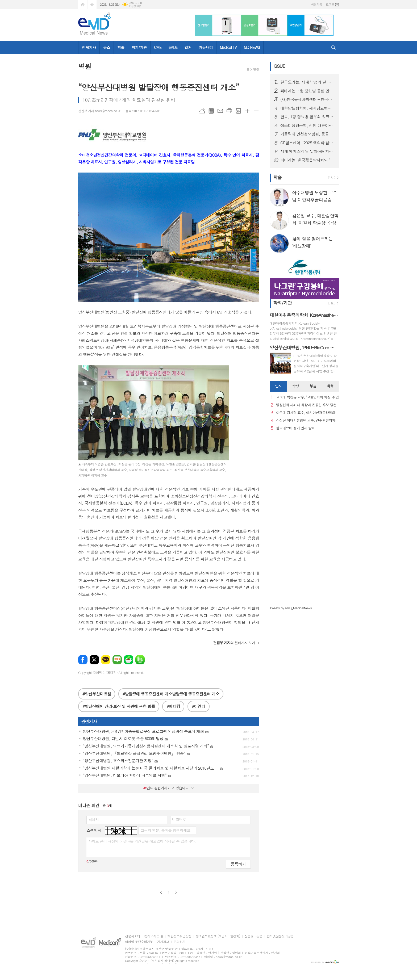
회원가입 (316, 4)
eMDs (173, 47)
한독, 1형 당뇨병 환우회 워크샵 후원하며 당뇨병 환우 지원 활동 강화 (307, 116)
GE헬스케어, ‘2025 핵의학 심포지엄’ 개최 (307, 142)
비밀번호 (179, 819)
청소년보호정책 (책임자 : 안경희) (218, 936)
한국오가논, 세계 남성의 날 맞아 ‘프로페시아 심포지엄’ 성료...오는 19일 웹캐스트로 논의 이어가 (307, 82)
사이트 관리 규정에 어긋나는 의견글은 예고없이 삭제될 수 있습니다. (142, 841)
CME (157, 47)
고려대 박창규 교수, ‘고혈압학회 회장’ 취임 (307, 397)
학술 (120, 47)
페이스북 (82, 659)
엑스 (94, 659)
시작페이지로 (82, 4)
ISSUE (279, 66)
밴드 (140, 659)
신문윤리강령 (253, 936)
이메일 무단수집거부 (139, 942)
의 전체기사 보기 (234, 642)
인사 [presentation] (278, 385)
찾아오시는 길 (153, 936)
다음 (176, 892)
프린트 (229, 111)
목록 (211, 111)
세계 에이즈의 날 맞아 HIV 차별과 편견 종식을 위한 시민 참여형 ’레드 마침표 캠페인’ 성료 (307, 151)
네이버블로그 (117, 659)
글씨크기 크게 (247, 111)
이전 (161, 892)
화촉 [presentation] (330, 385)
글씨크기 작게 (256, 111)
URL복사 (202, 111)
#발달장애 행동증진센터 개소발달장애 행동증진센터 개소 (171, 694)
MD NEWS (252, 47)
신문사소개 (132, 936)
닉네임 (93, 819)
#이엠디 (198, 706)
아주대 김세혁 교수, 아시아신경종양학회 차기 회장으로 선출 (307, 412)
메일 (220, 111)
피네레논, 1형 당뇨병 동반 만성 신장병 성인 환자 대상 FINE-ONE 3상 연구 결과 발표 (307, 91)
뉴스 (106, 47)
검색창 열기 (333, 47)
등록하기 (238, 864)
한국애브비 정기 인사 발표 (295, 428)
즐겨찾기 (92, 4)
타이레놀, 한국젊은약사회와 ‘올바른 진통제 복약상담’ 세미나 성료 (307, 160)
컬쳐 (188, 47)
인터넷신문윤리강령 (280, 936)
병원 (256, 69)
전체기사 (89, 47)
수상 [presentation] (295, 385)
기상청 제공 (135, 6)
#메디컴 (173, 706)
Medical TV (228, 47)
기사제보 (163, 942)
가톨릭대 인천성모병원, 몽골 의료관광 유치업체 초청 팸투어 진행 (307, 134)
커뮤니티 (206, 47)
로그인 (330, 4)
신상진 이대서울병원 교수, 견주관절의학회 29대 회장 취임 (307, 420)
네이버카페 (128, 659)
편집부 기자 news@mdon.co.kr (99, 110)
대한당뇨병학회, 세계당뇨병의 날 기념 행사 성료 (307, 108)
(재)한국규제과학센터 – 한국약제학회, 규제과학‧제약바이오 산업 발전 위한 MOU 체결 (307, 99)
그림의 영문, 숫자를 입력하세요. (165, 830)
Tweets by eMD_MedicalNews (291, 607)
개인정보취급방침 (179, 936)
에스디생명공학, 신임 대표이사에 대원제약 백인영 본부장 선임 (307, 125)
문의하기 (179, 942)
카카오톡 (105, 659)
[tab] (278, 386)
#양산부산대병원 (96, 694)
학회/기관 (139, 47)
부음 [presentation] (313, 385)
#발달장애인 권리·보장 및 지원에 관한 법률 (118, 706)
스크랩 (238, 111)
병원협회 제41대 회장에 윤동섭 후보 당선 (306, 405)
